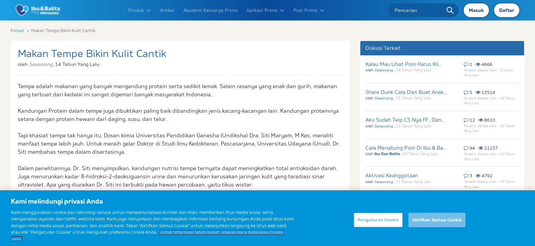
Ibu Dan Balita (387, 153)
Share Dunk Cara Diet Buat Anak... (406, 92)
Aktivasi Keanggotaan (391, 175)
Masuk (476, 10)
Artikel (167, 10)
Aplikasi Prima (265, 10)
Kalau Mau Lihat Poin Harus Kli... (403, 64)
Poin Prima (309, 10)
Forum (17, 30)
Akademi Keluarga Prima (210, 10)
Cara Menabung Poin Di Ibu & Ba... (405, 148)
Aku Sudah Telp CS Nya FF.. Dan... (404, 120)
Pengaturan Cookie (378, 222)
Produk (139, 10)
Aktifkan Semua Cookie (437, 222)
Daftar (506, 10)
